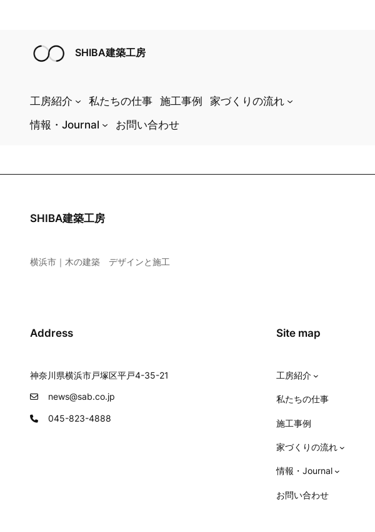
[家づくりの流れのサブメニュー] (290, 101)
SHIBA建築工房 (110, 53)
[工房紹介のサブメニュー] (78, 101)
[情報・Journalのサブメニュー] (105, 125)
